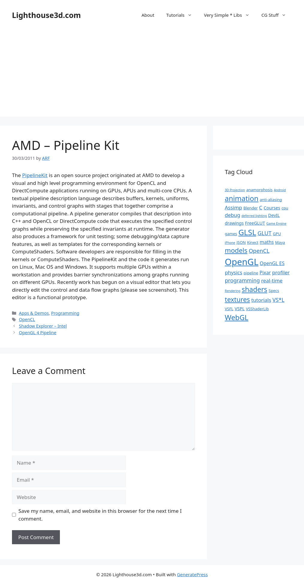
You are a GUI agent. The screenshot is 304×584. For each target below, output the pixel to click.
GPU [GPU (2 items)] (277, 233)
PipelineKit (35, 175)
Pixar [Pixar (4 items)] (265, 272)
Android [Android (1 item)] (280, 190)
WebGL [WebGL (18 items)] (237, 317)
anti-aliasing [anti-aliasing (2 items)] (271, 199)
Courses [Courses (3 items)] (272, 208)
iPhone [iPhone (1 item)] (230, 243)
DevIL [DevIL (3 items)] (274, 215)
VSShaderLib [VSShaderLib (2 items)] (257, 308)
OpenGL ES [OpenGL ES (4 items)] (272, 263)
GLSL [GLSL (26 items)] (247, 232)
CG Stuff (276, 15)
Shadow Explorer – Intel (43, 326)
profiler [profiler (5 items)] (281, 272)
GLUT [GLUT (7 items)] (265, 233)
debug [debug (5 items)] (232, 215)
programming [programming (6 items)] (242, 280)
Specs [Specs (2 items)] (274, 290)
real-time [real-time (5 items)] (272, 280)
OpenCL (27, 319)
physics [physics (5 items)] (233, 272)
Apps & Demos (34, 313)
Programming (65, 313)
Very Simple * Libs (229, 15)
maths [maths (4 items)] (267, 242)
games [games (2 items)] (231, 233)
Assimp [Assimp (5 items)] (233, 207)
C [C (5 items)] (260, 207)
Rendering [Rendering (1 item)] (233, 291)
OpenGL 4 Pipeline (37, 332)
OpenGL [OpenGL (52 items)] (241, 262)
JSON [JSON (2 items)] (241, 242)
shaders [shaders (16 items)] (254, 289)
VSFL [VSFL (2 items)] (229, 308)
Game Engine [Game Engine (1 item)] (276, 223)
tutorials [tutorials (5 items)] (261, 299)
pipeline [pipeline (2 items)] (250, 273)
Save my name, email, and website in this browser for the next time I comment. (100, 514)
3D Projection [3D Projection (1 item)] (235, 190)
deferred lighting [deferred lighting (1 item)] (254, 216)
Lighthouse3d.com (46, 15)
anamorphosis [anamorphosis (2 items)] (259, 189)
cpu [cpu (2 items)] (285, 208)
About (147, 15)
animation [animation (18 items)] (241, 198)
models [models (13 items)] (236, 250)
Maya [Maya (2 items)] (280, 242)
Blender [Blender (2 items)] (250, 208)
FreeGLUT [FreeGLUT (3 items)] (255, 223)
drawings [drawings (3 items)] (234, 223)
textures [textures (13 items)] (237, 299)
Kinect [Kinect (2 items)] (252, 242)
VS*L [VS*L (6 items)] (279, 299)
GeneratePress (192, 574)
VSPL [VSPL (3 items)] (239, 308)
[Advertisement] (152, 75)
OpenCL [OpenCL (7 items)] (259, 250)
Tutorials (182, 15)
